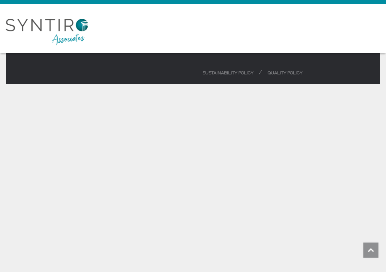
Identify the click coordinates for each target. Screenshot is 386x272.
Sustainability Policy (227, 73)
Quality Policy (285, 73)
